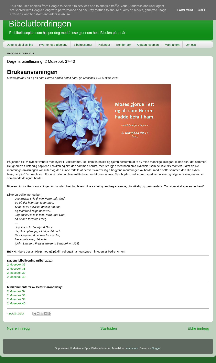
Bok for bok (123, 44)
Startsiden (108, 328)
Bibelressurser (82, 44)
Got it (202, 10)
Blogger (156, 348)
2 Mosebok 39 (16, 272)
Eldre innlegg (198, 328)
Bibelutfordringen (40, 23)
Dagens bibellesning (20, 44)
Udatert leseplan (148, 44)
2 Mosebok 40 (16, 276)
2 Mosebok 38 (16, 268)
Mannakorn (172, 44)
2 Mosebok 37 (16, 264)
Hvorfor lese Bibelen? (53, 44)
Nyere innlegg (18, 328)
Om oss (191, 44)
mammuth (132, 348)
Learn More (185, 10)
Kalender (104, 44)
